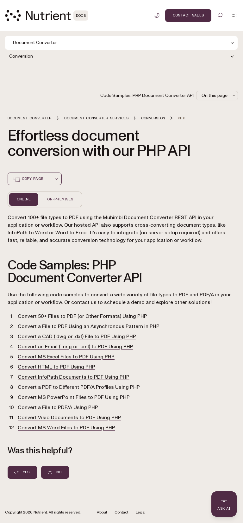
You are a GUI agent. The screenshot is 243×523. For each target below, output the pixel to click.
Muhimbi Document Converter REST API (149, 217)
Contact (121, 512)
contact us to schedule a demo (108, 302)
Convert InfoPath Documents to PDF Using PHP (73, 377)
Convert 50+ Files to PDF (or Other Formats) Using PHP (82, 316)
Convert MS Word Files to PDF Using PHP (66, 427)
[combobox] (56, 179)
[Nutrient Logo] (46, 15)
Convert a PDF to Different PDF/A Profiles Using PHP (79, 387)
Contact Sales (188, 15)
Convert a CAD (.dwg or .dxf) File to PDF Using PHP (77, 336)
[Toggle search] (220, 15)
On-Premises (60, 199)
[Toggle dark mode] (157, 15)
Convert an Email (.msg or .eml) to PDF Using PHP (75, 346)
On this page (219, 95)
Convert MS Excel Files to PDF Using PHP (66, 356)
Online (24, 199)
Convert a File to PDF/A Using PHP (58, 407)
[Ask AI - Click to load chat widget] (224, 504)
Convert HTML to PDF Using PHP (56, 366)
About (102, 512)
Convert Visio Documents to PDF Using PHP (69, 417)
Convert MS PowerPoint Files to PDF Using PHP (74, 397)
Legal (141, 512)
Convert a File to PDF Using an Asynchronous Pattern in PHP (88, 326)
